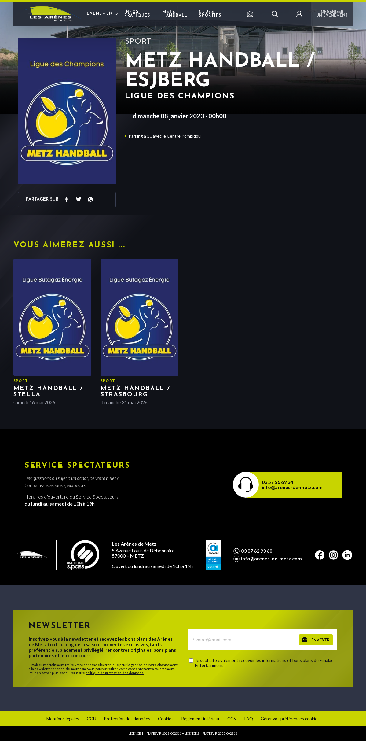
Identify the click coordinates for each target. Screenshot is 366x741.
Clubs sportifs (210, 13)
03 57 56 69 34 (277, 482)
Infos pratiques (137, 13)
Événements (102, 14)
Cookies (166, 718)
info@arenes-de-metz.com (292, 487)
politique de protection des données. (115, 673)
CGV (232, 718)
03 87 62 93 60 (256, 551)
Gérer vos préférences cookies (290, 718)
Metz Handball (175, 13)
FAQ (248, 718)
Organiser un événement (332, 13)
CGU (91, 718)
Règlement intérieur (200, 718)
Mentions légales (62, 718)
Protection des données (127, 718)
